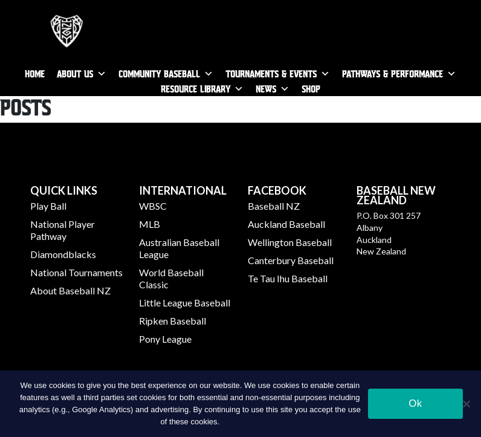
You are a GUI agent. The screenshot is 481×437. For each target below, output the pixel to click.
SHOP (311, 88)
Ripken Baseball (172, 320)
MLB (149, 224)
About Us (75, 73)
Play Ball (48, 206)
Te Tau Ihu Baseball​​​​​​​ (288, 278)
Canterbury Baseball (291, 260)
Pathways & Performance (392, 73)
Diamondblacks (63, 254)
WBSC (153, 206)
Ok (415, 403)
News (266, 88)
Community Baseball (159, 73)
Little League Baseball (184, 302)
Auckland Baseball (286, 224)
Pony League (165, 339)
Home (35, 73)
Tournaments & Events (271, 73)
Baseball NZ (274, 206)
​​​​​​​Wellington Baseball (290, 242)
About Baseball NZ (70, 290)
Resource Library (195, 88)
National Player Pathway (62, 230)
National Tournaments (76, 272)
